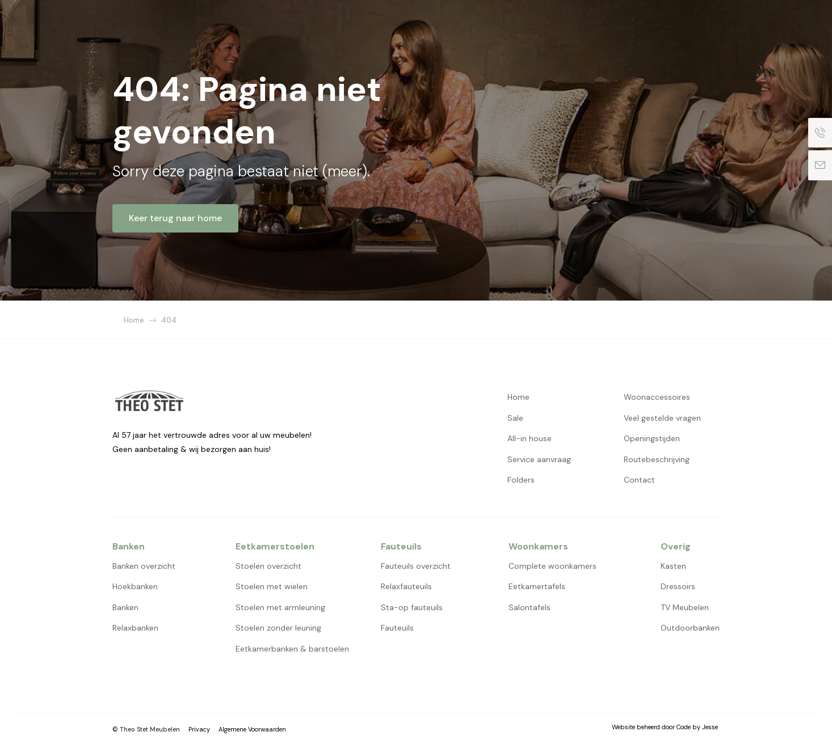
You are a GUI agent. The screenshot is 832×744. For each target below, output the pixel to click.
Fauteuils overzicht (416, 566)
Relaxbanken (135, 628)
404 (169, 320)
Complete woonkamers (552, 566)
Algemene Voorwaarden (252, 729)
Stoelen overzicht (268, 566)
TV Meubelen (685, 607)
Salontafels (530, 607)
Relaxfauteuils (406, 586)
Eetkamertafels (537, 586)
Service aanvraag (539, 459)
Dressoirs (678, 586)
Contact (639, 480)
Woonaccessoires (657, 397)
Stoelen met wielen (272, 586)
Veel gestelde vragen (662, 418)
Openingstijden (652, 438)
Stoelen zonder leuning (278, 628)
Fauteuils (397, 628)
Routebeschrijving (657, 459)
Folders (521, 480)
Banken (125, 607)
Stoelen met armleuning (280, 607)
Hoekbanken (135, 586)
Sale (515, 418)
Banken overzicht (143, 566)
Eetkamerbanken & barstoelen (292, 649)
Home (134, 320)
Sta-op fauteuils (412, 607)
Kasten (673, 566)
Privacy (199, 729)
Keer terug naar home (175, 218)
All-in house (529, 438)
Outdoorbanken (690, 628)
